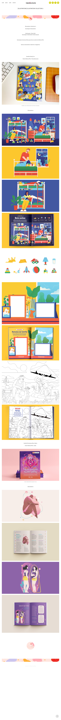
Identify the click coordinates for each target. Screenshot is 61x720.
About (6, 2)
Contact (14, 2)
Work (10, 2)
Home (3, 2)
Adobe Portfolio (33, 666)
